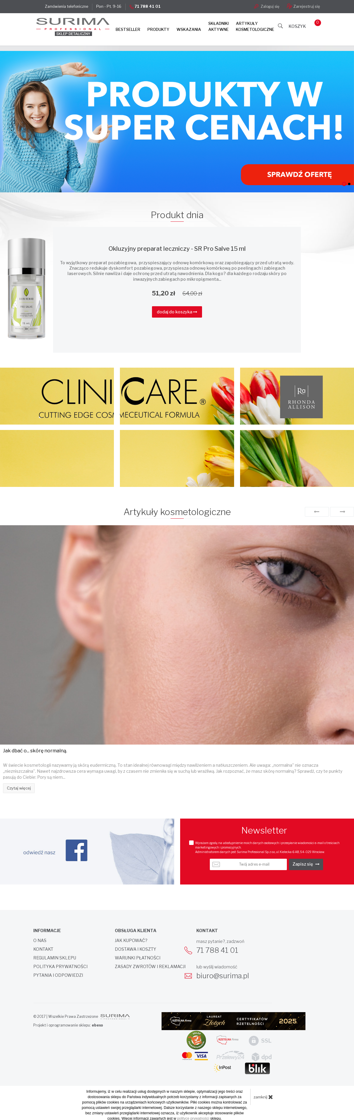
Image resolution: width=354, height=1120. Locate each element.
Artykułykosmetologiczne (255, 26)
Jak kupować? (131, 940)
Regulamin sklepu (54, 957)
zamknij (263, 1096)
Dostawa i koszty (135, 948)
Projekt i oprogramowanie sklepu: (68, 1024)
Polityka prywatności (60, 966)
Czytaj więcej (19, 787)
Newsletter (264, 829)
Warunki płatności (137, 957)
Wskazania (189, 29)
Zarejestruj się (303, 6)
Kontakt (43, 948)
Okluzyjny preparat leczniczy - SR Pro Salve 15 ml (177, 247)
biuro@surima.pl (222, 974)
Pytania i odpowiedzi (58, 974)
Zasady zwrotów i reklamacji (150, 966)
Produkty (158, 29)
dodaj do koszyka (177, 310)
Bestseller (128, 29)
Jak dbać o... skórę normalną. (35, 750)
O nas (39, 940)
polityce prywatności (193, 1118)
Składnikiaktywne (218, 26)
